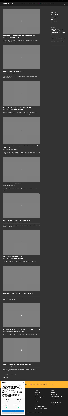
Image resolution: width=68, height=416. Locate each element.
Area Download (38, 397)
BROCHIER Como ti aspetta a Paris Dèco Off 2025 (17, 107)
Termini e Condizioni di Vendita (41, 408)
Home (4, 377)
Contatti (52, 3)
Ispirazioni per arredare (39, 396)
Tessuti (14, 185)
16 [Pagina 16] (12, 374)
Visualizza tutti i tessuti (58, 46)
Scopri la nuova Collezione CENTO (12, 256)
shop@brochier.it (59, 396)
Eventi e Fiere (15, 109)
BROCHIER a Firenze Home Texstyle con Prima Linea (18, 293)
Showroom (53, 19)
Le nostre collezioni (16, 37)
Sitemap (36, 401)
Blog (39, 3)
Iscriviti (51, 384)
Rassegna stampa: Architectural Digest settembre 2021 (18, 364)
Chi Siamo (44, 3)
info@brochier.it (54, 392)
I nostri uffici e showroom (56, 402)
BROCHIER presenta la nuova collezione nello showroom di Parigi (21, 329)
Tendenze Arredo (54, 21)
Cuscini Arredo (54, 10)
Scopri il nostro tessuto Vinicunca (12, 184)
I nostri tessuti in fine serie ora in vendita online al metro (19, 35)
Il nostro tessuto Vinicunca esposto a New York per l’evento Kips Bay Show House (58, 38)
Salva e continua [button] (13, 410)
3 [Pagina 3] (7, 374)
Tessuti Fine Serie (32, 3)
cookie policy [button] (5, 389)
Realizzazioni (53, 17)
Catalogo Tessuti (38, 392)
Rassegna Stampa (16, 73)
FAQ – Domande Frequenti (40, 406)
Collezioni (36, 394)
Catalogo (23, 3)
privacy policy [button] (19, 385)
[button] (23, 382)
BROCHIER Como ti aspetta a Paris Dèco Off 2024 (17, 220)
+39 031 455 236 (54, 394)
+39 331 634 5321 (54, 398)
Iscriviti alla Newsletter (55, 404)
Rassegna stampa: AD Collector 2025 (13, 71)
